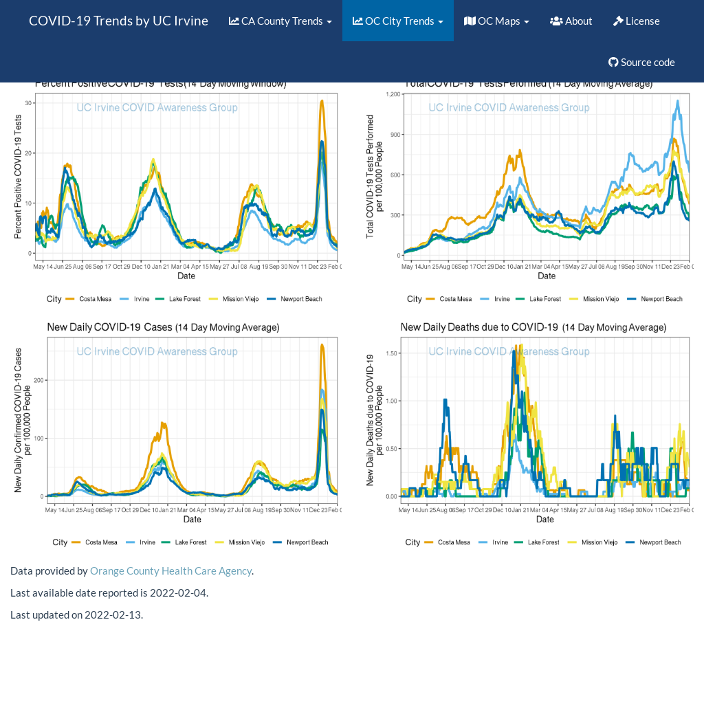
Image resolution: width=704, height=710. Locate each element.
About (571, 20)
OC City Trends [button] (398, 20)
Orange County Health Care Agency (171, 570)
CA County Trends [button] (280, 20)
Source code (641, 62)
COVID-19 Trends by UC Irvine (118, 20)
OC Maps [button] (496, 20)
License (636, 20)
